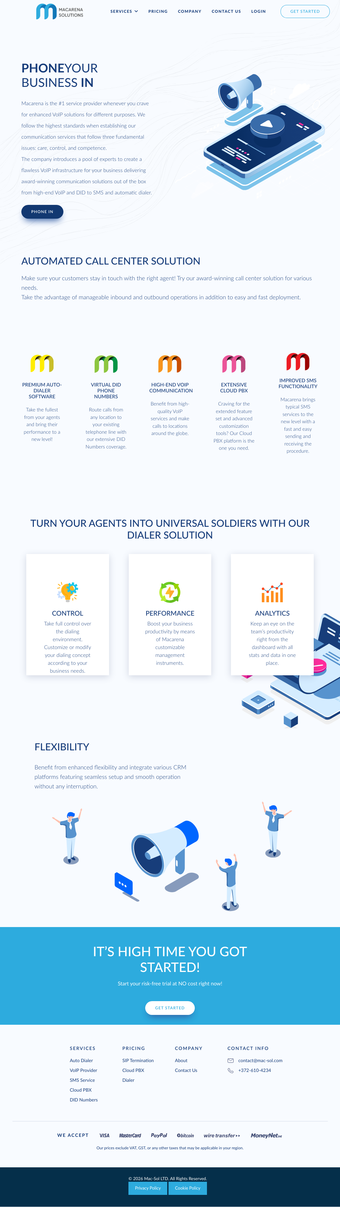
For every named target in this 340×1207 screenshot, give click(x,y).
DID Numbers (84, 1099)
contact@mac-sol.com (260, 1060)
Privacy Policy (148, 1188)
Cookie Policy (187, 1188)
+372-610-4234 (249, 1070)
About (181, 1060)
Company (190, 11)
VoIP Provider (83, 1070)
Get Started (170, 1007)
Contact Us (226, 11)
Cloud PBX (81, 1090)
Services (124, 11)
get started (305, 11)
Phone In (42, 211)
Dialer (129, 1080)
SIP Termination (138, 1060)
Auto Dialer (81, 1060)
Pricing (158, 11)
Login (258, 11)
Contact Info (248, 1048)
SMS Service (82, 1080)
